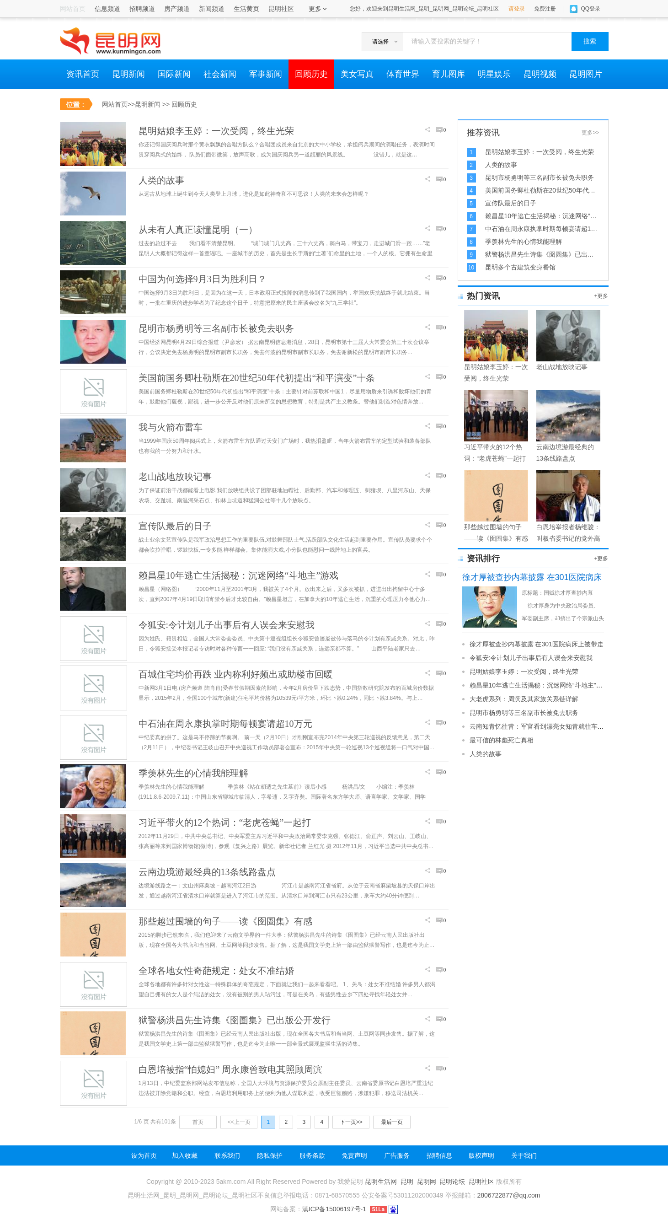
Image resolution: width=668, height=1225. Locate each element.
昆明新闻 (128, 74)
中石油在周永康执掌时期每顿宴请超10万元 (225, 724)
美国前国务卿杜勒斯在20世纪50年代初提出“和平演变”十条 (257, 378)
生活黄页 (246, 8)
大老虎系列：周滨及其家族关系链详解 (524, 699)
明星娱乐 (494, 74)
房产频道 (177, 8)
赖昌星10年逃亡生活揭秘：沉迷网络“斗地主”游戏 (239, 575)
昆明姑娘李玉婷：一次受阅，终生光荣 (216, 131)
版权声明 (481, 1155)
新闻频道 (211, 8)
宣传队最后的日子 (175, 526)
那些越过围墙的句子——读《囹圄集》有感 (225, 921)
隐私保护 (270, 1155)
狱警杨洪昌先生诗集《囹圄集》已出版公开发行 (235, 1020)
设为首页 (144, 1155)
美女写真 (357, 74)
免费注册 (545, 8)
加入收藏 (185, 1155)
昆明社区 (281, 8)
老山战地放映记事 (175, 477)
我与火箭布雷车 (171, 427)
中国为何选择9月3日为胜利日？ (203, 279)
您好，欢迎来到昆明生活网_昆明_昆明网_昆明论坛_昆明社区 (424, 8)
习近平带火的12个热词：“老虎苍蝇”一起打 (225, 822)
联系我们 (227, 1155)
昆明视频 (540, 74)
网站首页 (115, 104)
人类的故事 (161, 180)
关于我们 (524, 1155)
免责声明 (354, 1155)
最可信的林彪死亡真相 (502, 740)
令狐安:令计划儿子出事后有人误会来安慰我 (227, 625)
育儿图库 (448, 74)
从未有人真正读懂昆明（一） (198, 230)
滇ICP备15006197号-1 (334, 1209)
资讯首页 (82, 74)
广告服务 (397, 1155)
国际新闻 (174, 74)
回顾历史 (311, 74)
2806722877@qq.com (508, 1195)
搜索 (589, 41)
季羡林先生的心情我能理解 (193, 773)
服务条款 (312, 1155)
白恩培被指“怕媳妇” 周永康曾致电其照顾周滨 (231, 1069)
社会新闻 (219, 74)
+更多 (601, 296)
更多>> (590, 132)
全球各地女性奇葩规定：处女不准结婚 (216, 971)
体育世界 (402, 74)
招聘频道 (142, 8)
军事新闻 (265, 74)
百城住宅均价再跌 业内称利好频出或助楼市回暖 (236, 674)
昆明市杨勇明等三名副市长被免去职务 (216, 328)
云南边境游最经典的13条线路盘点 (207, 872)
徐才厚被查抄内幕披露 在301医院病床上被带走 (537, 644)
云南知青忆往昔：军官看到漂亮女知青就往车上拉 (540, 726)
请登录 (516, 8)
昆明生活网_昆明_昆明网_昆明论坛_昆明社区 (429, 1181)
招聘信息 (439, 1155)
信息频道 (107, 8)
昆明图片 (585, 74)
